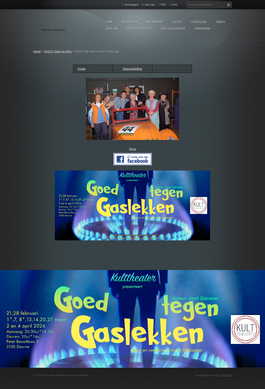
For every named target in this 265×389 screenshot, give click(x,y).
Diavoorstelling (132, 68)
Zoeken (228, 5)
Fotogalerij (199, 22)
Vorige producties (139, 28)
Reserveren (130, 22)
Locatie (177, 22)
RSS (163, 4)
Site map (149, 4)
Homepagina (131, 4)
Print (174, 4)
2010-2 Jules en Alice (58, 51)
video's (220, 22)
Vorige (81, 68)
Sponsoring (203, 28)
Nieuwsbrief (155, 22)
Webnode (226, 375)
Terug (132, 149)
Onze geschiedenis (173, 28)
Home (109, 22)
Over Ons (112, 28)
